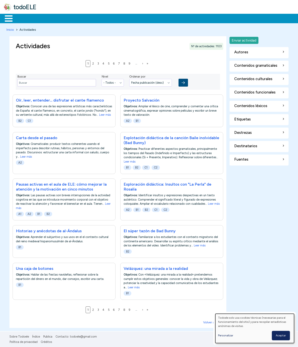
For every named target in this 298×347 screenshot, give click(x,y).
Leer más (105, 114)
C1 (29, 120)
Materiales (22, 18)
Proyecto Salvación (141, 99)
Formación (47, 18)
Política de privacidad (23, 341)
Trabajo (71, 18)
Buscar (161, 18)
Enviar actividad (244, 39)
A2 (128, 120)
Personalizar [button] (225, 335)
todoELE (24, 7)
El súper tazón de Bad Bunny (150, 230)
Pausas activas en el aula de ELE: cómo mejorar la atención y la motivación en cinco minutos (61, 186)
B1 (137, 120)
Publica (47, 336)
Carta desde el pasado (36, 137)
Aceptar (281, 335)
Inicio (6, 18)
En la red (93, 18)
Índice (36, 336)
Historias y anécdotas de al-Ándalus (49, 230)
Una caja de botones (34, 267)
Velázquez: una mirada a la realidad (156, 267)
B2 (20, 120)
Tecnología (117, 18)
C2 (155, 166)
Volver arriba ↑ (213, 322)
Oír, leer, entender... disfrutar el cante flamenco (60, 99)
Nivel (105, 76)
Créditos (46, 341)
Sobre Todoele (19, 336)
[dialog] (254, 328)
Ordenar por (137, 76)
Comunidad (144, 18)
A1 (19, 213)
